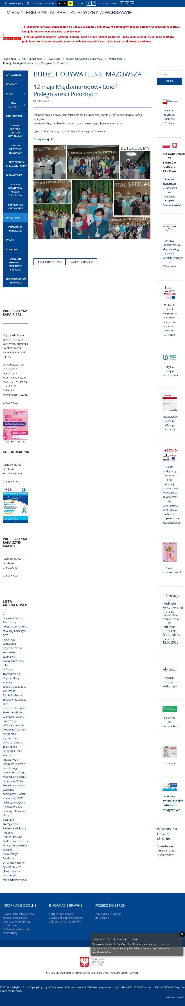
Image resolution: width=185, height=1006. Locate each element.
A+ (132, 3)
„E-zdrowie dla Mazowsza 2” (170, 330)
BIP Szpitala (102, 917)
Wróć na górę (175, 997)
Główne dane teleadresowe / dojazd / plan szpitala (19, 915)
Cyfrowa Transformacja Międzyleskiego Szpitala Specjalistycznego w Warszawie (173, 253)
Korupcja (169, 763)
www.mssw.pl (111, 987)
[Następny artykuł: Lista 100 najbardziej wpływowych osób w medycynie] (81, 261)
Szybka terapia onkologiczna (170, 371)
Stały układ (89, 3)
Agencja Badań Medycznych (170, 682)
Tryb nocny (34, 3)
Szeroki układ (93, 3)
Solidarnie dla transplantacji (170, 722)
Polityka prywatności (61, 914)
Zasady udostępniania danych (66, 917)
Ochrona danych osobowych (65, 921)
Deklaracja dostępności (16, 929)
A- (122, 3)
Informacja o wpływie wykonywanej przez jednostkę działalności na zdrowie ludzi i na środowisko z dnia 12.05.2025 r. (173, 620)
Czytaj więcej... (41, 139)
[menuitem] (15, 75)
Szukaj (169, 81)
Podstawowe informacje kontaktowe (17, 923)
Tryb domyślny (13, 3)
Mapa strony (10, 933)
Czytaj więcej (10, 402)
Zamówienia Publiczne (108, 914)
